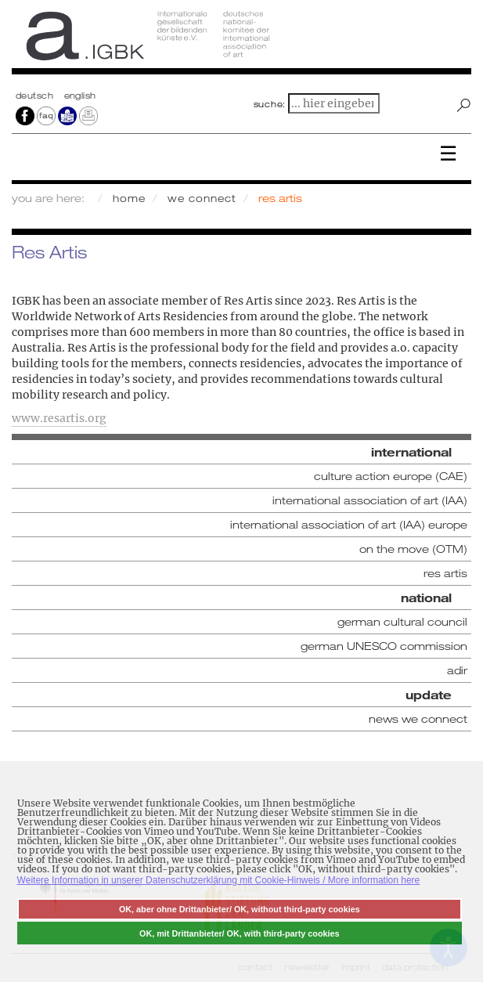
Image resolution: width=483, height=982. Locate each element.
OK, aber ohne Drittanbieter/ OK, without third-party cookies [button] (239, 909)
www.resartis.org (59, 418)
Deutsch (36, 95)
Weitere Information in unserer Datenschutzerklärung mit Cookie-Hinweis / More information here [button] (218, 880)
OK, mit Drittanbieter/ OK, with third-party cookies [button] (239, 933)
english (80, 95)
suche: (270, 104)
